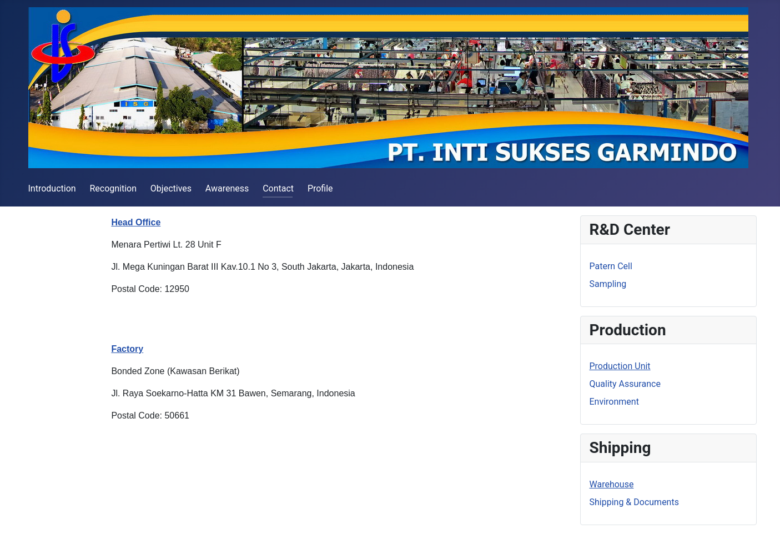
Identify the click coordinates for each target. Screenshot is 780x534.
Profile (320, 188)
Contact (278, 188)
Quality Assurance (625, 384)
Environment (614, 401)
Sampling (608, 284)
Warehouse (612, 484)
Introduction (52, 188)
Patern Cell (611, 266)
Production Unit (620, 366)
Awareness (227, 188)
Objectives (171, 188)
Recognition (113, 188)
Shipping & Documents (634, 502)
